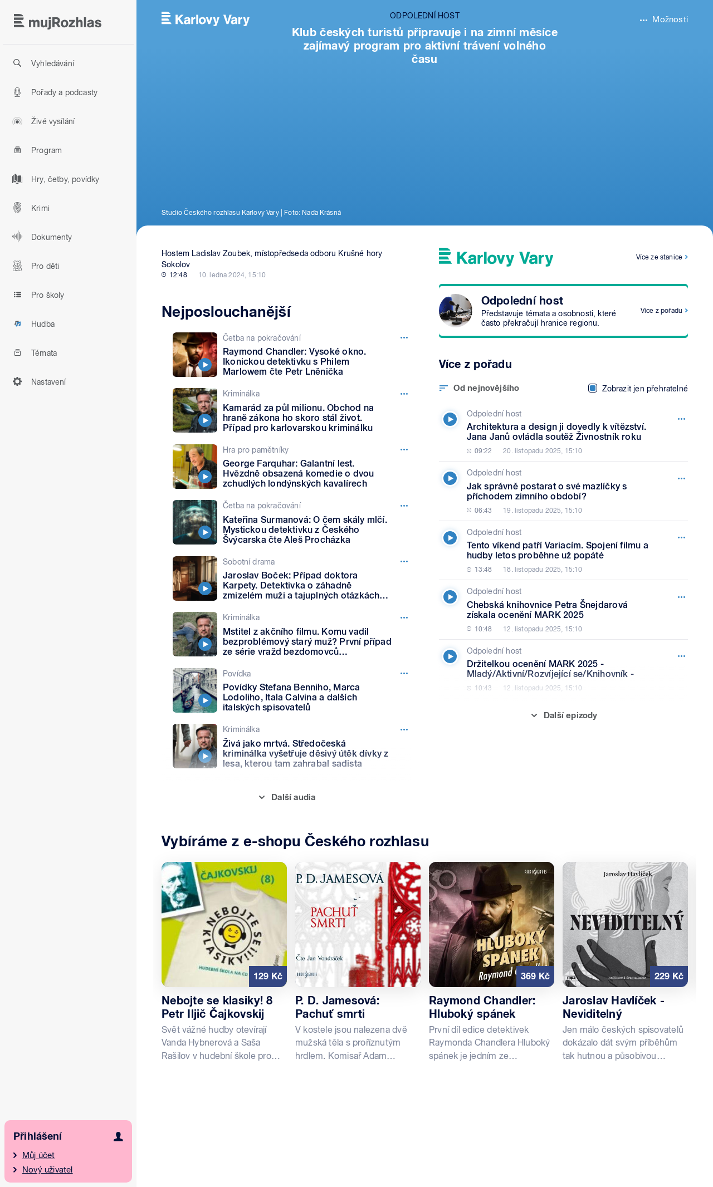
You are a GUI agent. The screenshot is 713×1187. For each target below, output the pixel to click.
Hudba (32, 323)
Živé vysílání (42, 120)
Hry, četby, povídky (54, 178)
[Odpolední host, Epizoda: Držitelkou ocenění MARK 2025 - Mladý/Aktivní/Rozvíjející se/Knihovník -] (561, 669)
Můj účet (38, 1155)
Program (35, 149)
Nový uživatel (47, 1170)
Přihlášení (37, 1136)
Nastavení (37, 381)
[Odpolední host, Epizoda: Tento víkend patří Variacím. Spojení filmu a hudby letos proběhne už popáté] (561, 550)
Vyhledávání (41, 63)
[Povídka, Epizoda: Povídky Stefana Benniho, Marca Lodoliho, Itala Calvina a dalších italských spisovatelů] (292, 690)
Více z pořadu (661, 311)
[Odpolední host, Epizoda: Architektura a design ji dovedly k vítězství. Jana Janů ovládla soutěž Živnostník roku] (561, 432)
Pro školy (37, 294)
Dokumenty (40, 236)
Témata (33, 352)
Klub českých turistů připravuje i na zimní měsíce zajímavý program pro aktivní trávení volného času (425, 46)
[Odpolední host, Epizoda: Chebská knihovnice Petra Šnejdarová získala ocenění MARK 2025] (561, 609)
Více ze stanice (659, 257)
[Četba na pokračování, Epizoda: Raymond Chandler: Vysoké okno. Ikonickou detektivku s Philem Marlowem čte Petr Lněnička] (292, 354)
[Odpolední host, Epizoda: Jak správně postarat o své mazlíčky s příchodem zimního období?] (561, 491)
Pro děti (34, 265)
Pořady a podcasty (53, 92)
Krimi (29, 207)
